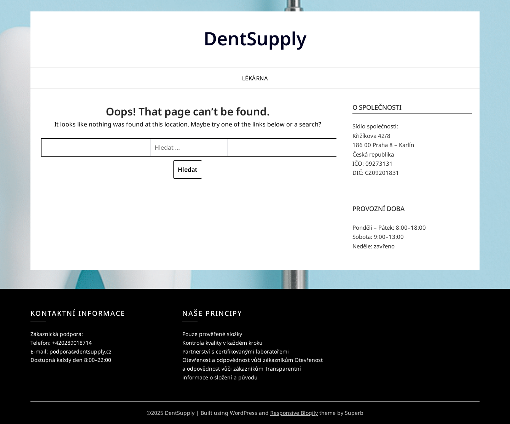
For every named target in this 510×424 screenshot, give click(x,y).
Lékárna (255, 78)
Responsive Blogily (294, 412)
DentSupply (255, 38)
